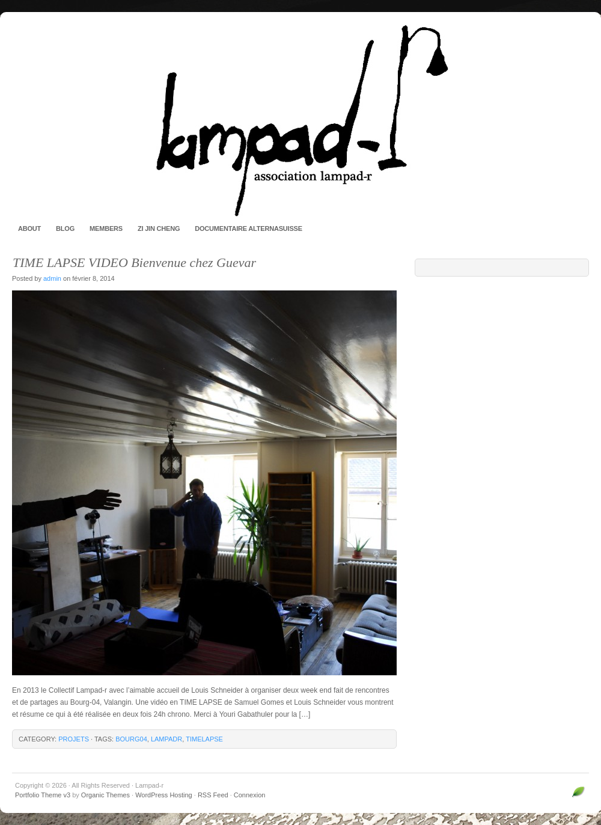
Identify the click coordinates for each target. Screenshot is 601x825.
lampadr (166, 739)
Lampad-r (300, 120)
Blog (65, 228)
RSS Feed (213, 795)
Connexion (250, 795)
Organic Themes (105, 795)
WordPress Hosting (163, 795)
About (29, 228)
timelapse (204, 739)
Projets (73, 739)
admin (52, 278)
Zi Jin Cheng (159, 228)
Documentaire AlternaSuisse (248, 228)
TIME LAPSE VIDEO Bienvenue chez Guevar (134, 262)
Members (106, 228)
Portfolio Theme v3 (42, 795)
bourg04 (131, 739)
